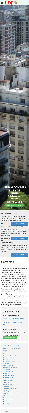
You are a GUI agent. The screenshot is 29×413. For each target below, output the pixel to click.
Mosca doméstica (8, 380)
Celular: (13, 319)
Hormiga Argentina (8, 377)
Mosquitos (6, 382)
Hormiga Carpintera (9, 375)
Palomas (5, 390)
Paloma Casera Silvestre (10, 392)
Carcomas (6, 354)
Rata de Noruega (8, 400)
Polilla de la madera (9, 394)
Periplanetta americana (10, 367)
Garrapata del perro (9, 371)
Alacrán (5, 350)
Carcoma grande (8, 358)
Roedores (6, 398)
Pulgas (5, 396)
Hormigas (6, 373)
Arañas (5, 352)
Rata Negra (6, 404)
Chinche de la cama (9, 362)
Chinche (5, 360)
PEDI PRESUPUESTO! (19, 255)
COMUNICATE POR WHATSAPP (14, 205)
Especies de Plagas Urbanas (12, 348)
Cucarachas (6, 363)
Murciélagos (6, 386)
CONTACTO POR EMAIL (10, 337)
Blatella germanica (8, 365)
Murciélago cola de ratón (10, 388)
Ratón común (7, 402)
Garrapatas (6, 369)
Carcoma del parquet (9, 356)
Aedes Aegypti (7, 384)
